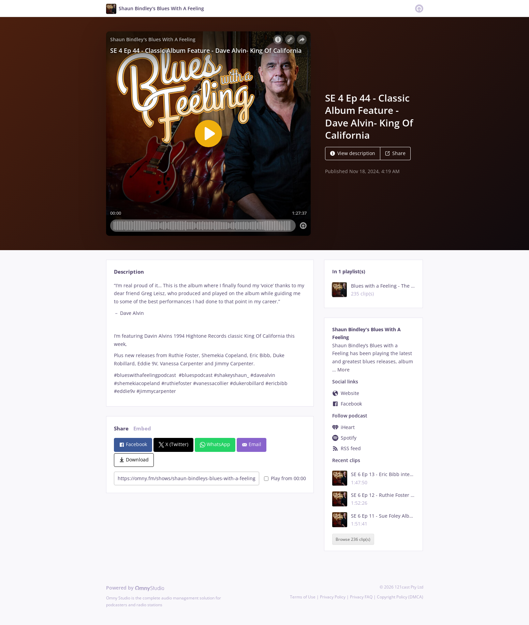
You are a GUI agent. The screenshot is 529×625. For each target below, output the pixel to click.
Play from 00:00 (285, 478)
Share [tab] (121, 428)
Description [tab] (129, 271)
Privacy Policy (333, 597)
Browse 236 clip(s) (353, 539)
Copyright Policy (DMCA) (400, 597)
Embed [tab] (142, 428)
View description (352, 153)
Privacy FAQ (361, 597)
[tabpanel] (210, 338)
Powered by (135, 587)
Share (395, 153)
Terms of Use (302, 597)
